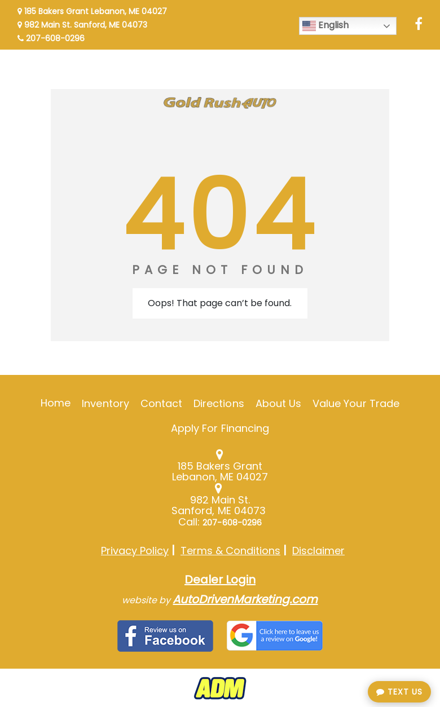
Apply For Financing (220, 428)
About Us (278, 403)
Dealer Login (220, 579)
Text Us (399, 691)
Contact (161, 403)
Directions (218, 403)
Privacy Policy (135, 550)
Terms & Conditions (230, 550)
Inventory (105, 403)
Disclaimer (318, 550)
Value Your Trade (356, 403)
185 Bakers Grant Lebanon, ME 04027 (92, 11)
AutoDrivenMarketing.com (245, 599)
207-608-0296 (51, 38)
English (325, 26)
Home (56, 403)
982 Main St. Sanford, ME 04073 (82, 24)
